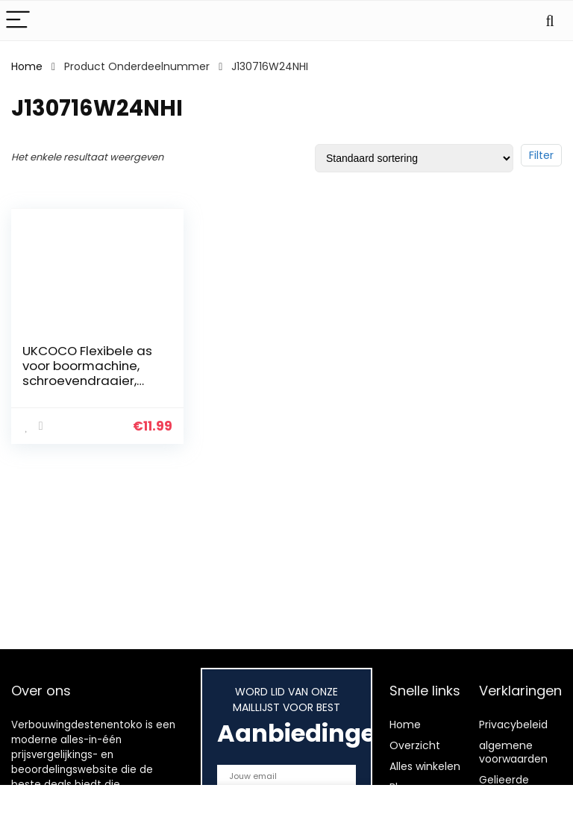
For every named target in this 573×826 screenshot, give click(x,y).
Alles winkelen (424, 766)
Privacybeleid (513, 724)
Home (27, 66)
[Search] (550, 20)
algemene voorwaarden (513, 752)
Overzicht (414, 745)
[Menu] (18, 20)
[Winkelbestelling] (414, 158)
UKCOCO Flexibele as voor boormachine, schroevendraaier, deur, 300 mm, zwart (87, 373)
